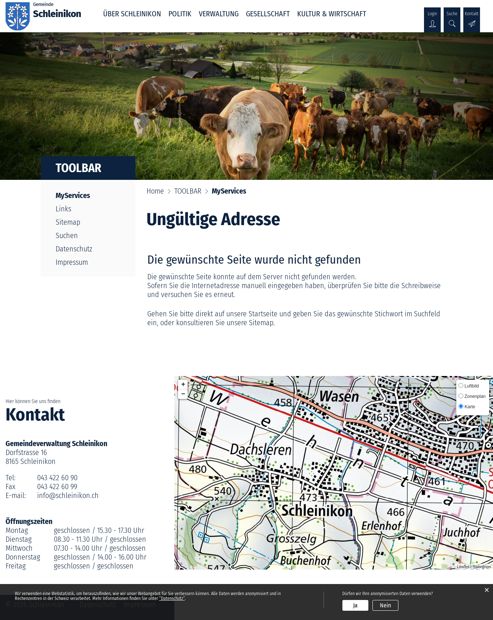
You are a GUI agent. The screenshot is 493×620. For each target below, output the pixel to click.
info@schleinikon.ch (68, 495)
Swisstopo (482, 566)
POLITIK (179, 13)
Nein (385, 605)
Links (63, 208)
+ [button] (183, 384)
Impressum (72, 262)
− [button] (183, 394)
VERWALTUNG (219, 13)
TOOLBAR (78, 168)
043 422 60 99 (57, 486)
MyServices (92, 195)
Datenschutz (74, 248)
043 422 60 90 (57, 477)
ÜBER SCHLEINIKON (132, 13)
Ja (355, 605)
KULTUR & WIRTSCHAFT (331, 13)
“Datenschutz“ (172, 598)
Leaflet (463, 566)
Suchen (67, 235)
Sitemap (68, 222)
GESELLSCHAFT (268, 13)
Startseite (263, 313)
